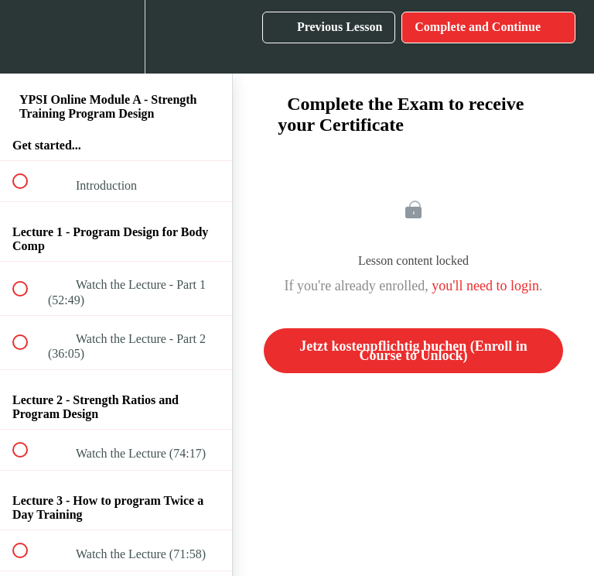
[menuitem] (116, 37)
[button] (28, 37)
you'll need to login (485, 285)
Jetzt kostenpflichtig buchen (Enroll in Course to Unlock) (413, 350)
